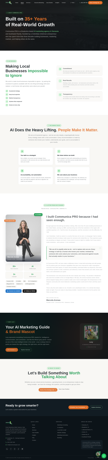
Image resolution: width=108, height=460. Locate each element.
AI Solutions (59, 427)
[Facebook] (10, 449)
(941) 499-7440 (83, 2)
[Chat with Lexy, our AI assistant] (98, 455)
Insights (57, 2)
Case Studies (49, 2)
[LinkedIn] (7, 449)
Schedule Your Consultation (78, 407)
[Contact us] (104, 456)
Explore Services (96, 407)
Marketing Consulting (62, 425)
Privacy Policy (91, 457)
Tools (73, 2)
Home (16, 2)
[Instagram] (14, 449)
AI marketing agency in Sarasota (46, 31)
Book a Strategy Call (95, 2)
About (22, 3)
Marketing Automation (62, 435)
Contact (64, 2)
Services (29, 2)
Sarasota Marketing (39, 2)
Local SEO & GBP (61, 430)
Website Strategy (61, 432)
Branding (59, 437)
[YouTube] (22, 449)
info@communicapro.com (13, 444)
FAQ (32, 437)
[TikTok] (18, 449)
